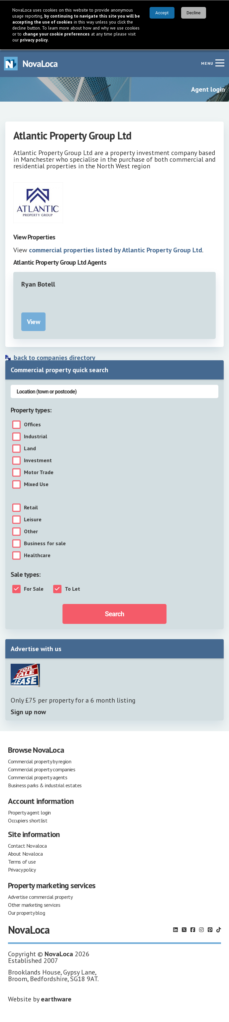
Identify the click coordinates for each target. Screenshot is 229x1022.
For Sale (34, 588)
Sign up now (28, 711)
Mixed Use (36, 484)
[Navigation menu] (219, 62)
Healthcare (37, 555)
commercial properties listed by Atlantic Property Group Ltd (115, 249)
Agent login (208, 88)
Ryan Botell (38, 283)
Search (114, 613)
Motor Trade (39, 472)
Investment (38, 460)
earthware (56, 998)
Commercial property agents (37, 776)
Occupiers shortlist (27, 819)
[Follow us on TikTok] (218, 929)
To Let (72, 588)
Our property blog (26, 912)
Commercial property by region (39, 760)
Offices (32, 424)
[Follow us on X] (184, 929)
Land (30, 448)
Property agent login (29, 812)
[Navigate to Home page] (31, 62)
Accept (162, 12)
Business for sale (45, 543)
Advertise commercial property (40, 896)
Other (31, 531)
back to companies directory (54, 357)
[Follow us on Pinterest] (210, 929)
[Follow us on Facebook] (192, 929)
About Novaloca (25, 853)
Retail (31, 507)
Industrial (35, 436)
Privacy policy (22, 869)
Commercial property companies (41, 768)
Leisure (33, 519)
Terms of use (22, 861)
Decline (193, 12)
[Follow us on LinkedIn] (175, 929)
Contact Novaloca (27, 845)
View (33, 321)
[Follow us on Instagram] (201, 929)
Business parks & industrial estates (45, 784)
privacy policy (34, 40)
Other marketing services (34, 904)
